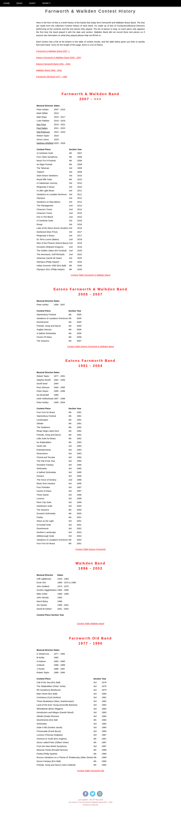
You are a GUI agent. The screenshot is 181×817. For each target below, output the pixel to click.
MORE (46, 3)
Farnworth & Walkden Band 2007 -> (53, 51)
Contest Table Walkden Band (90, 623)
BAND (19, 3)
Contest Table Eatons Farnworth (90, 549)
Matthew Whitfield (45, 143)
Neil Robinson (43, 132)
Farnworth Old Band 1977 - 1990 (51, 76)
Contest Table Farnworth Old (90, 770)
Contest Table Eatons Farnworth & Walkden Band (90, 346)
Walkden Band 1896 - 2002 (49, 70)
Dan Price (41, 124)
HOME (6, 3)
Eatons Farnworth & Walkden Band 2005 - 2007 (58, 57)
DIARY (32, 3)
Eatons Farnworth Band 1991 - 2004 (53, 64)
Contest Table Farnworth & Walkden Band (90, 275)
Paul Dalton (42, 128)
